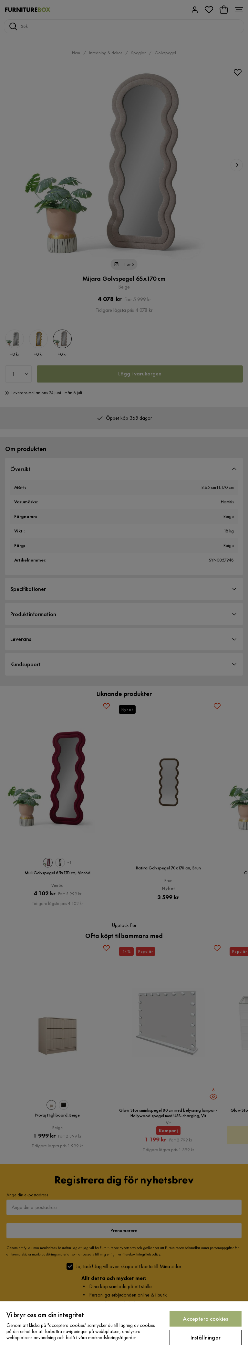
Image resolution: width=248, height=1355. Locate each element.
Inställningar (206, 1337)
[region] (124, 1328)
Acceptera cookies (205, 1318)
